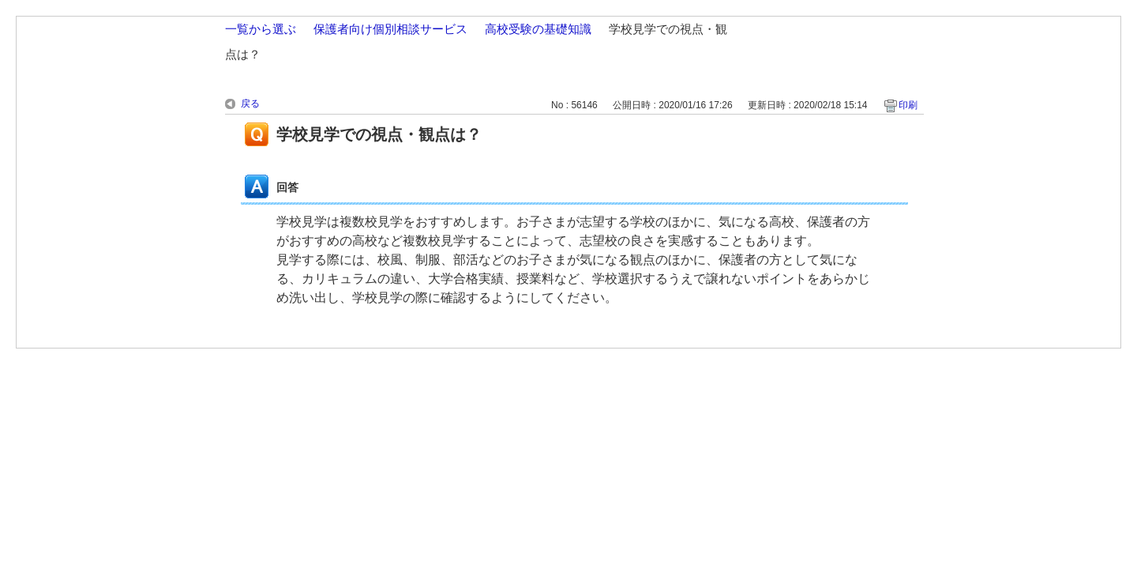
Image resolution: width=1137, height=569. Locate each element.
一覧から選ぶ (260, 29)
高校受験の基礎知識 (538, 29)
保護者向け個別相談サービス (390, 29)
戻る (250, 103)
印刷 (908, 105)
